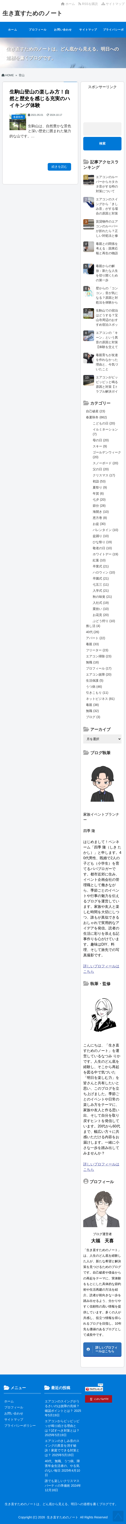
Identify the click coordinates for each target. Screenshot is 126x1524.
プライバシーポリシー (113, 33)
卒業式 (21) (101, 566)
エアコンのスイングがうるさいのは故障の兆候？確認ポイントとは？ (62, 1405)
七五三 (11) (101, 584)
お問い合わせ (63, 29)
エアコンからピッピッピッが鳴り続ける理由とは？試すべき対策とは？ (62, 1425)
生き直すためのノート (32, 13)
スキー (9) (100, 446)
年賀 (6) (98, 493)
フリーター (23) (97, 650)
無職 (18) (92, 662)
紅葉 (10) (99, 560)
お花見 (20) (101, 615)
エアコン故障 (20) (98, 674)
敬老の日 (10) (102, 548)
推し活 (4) (93, 626)
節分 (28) (99, 505)
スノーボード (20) (105, 463)
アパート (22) (95, 638)
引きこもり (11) (97, 692)
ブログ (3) (93, 717)
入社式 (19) (101, 603)
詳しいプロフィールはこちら (106, 1349)
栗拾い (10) (101, 609)
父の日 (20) (101, 469)
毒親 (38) (92, 705)
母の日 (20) (101, 440)
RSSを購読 (88, 4)
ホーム (68, 4)
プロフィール (38, 29)
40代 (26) (92, 632)
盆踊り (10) (101, 536)
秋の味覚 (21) (102, 596)
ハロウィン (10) (104, 572)
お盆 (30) (99, 524)
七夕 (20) (99, 499)
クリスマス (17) (104, 475)
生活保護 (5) (94, 680)
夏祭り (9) (100, 487)
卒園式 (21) (101, 578)
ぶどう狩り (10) (104, 621)
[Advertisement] (102, 104)
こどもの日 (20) (104, 423)
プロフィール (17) (98, 668)
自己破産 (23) (95, 411)
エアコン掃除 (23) (98, 656)
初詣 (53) (99, 481)
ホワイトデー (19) (105, 554)
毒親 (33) (92, 644)
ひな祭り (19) (102, 542)
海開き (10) (101, 511)
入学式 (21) (101, 590)
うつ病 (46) (94, 686)
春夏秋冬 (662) (96, 417)
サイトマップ (113, 4)
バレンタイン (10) (105, 530)
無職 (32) (92, 711)
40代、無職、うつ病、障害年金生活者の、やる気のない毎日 (62, 1465)
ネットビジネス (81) (100, 699)
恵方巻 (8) (100, 518)
